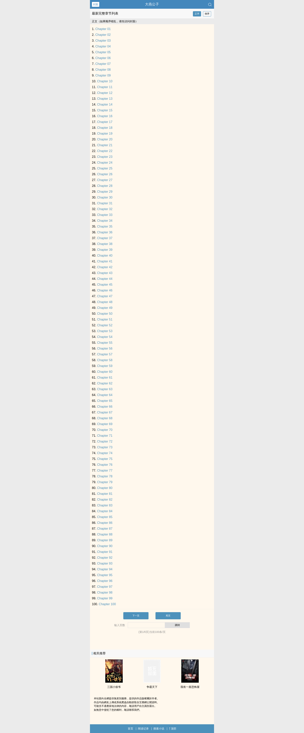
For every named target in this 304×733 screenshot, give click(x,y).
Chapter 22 (104, 151)
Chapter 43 (104, 273)
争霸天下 (152, 686)
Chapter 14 (104, 104)
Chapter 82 (104, 499)
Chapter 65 (104, 400)
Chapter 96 (104, 581)
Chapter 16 (104, 116)
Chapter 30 (104, 197)
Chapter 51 (104, 319)
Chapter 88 (104, 534)
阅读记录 (143, 728)
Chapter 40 (104, 255)
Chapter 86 (104, 522)
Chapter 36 (104, 232)
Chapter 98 (104, 592)
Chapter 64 (104, 395)
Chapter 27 (104, 180)
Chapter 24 (104, 162)
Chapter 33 (104, 215)
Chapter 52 (104, 325)
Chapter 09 (103, 75)
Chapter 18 (104, 127)
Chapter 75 (104, 459)
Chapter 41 (104, 261)
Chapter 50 (104, 313)
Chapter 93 (104, 563)
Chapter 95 (104, 575)
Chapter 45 (104, 284)
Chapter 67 (104, 412)
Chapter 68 (104, 418)
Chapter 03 (103, 40)
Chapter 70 (104, 429)
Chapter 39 (104, 249)
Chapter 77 (104, 470)
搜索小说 (158, 728)
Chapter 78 (104, 476)
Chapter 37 (104, 238)
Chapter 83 (104, 505)
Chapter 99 (104, 598)
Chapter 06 (103, 58)
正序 (197, 13)
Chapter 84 (104, 511)
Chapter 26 (104, 174)
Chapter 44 (104, 278)
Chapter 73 (104, 447)
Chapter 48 (104, 302)
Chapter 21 (104, 145)
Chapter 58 (104, 360)
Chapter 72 (104, 441)
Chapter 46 (104, 290)
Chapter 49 (104, 307)
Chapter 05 (103, 52)
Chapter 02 (103, 34)
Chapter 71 (104, 435)
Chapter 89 (104, 540)
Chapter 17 (104, 122)
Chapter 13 (104, 98)
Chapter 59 (104, 366)
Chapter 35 (104, 226)
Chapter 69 (104, 424)
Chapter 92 (104, 557)
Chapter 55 (104, 342)
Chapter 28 (104, 185)
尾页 (168, 615)
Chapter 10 (104, 81)
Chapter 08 (103, 69)
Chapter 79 (104, 482)
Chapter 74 (104, 453)
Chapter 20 (104, 139)
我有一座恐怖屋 (190, 686)
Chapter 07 (103, 63)
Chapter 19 (104, 133)
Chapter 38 (104, 244)
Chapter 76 (104, 464)
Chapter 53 (104, 331)
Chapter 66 (104, 406)
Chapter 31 (104, 203)
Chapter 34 (104, 220)
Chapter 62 (104, 383)
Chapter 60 (104, 371)
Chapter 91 (104, 551)
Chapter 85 (104, 517)
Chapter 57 (104, 354)
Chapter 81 (104, 493)
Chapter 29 (104, 191)
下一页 (135, 615)
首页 (130, 728)
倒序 (207, 13)
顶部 (172, 728)
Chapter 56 (104, 348)
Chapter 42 (104, 267)
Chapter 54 (104, 337)
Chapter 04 (103, 46)
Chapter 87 (104, 528)
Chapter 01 (103, 29)
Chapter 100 (107, 604)
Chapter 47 (104, 296)
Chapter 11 (104, 87)
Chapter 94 (104, 569)
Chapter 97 (104, 586)
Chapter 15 (104, 110)
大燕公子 (152, 4)
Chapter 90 (104, 546)
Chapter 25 (104, 168)
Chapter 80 (104, 488)
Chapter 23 (104, 156)
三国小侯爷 (114, 686)
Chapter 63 (104, 389)
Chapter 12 (104, 93)
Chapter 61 (104, 377)
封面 (95, 4)
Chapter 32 (104, 209)
